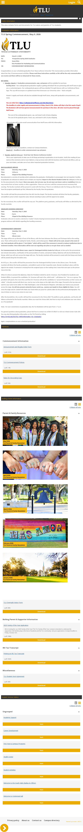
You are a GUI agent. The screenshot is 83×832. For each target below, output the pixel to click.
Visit (48, 724)
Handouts (5, 327)
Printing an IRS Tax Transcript (14, 654)
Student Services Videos (10, 697)
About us (25, 820)
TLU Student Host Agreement (14, 676)
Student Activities (10, 770)
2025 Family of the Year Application (16, 625)
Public (42, 15)
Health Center (8, 757)
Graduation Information (10, 30)
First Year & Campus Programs (14, 744)
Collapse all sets (75, 335)
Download (57, 356)
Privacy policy (13, 820)
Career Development (11, 731)
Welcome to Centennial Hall (13, 796)
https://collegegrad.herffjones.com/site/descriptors (36, 103)
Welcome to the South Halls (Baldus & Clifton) (20, 783)
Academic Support (10, 717)
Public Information (8, 21)
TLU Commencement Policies (14, 362)
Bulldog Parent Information (11, 399)
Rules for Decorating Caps (13, 378)
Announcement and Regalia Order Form (17, 347)
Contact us (36, 820)
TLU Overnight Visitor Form (13, 603)
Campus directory (51, 820)
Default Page (49, 15)
